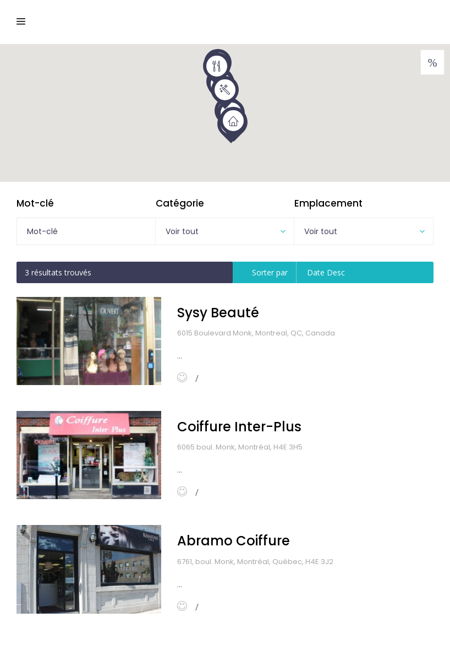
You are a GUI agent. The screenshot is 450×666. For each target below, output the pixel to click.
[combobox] (225, 231)
